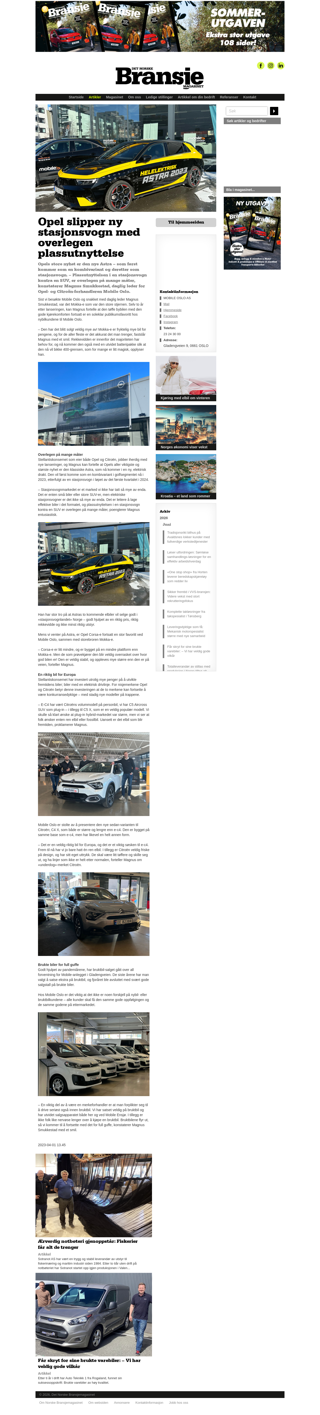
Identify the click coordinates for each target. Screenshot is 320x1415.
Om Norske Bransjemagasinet (60, 1402)
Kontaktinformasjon (149, 1402)
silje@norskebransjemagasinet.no (247, 316)
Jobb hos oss (178, 1402)
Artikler (95, 97)
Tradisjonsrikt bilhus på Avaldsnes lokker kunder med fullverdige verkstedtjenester (188, 537)
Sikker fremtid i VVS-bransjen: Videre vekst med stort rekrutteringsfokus (188, 596)
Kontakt (249, 97)
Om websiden (98, 1402)
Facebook (171, 316)
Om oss (134, 97)
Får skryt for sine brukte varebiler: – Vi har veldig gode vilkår (188, 651)
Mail (167, 304)
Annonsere (122, 1402)
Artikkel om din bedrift (196, 97)
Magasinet (114, 97)
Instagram (171, 322)
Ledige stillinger (159, 97)
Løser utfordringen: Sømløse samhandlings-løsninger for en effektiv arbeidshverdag (189, 556)
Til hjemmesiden (186, 222)
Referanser (229, 97)
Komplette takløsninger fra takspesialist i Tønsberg (186, 614)
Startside (76, 97)
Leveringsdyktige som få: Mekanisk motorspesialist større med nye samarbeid (186, 631)
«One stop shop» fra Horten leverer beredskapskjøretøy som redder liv (187, 576)
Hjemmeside (173, 310)
